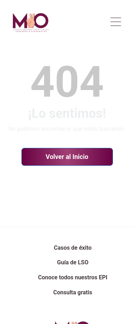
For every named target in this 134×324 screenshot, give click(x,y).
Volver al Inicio (67, 156)
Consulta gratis (72, 292)
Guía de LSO (73, 262)
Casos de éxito (72, 247)
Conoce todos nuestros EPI (73, 277)
